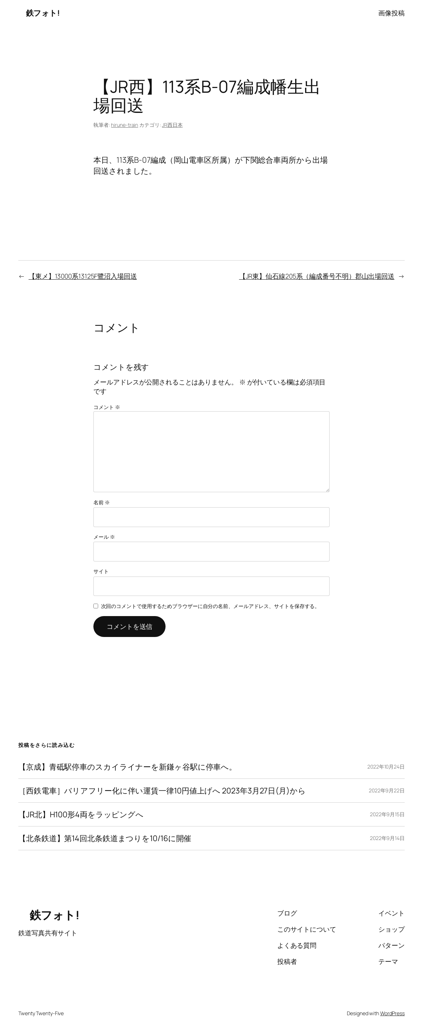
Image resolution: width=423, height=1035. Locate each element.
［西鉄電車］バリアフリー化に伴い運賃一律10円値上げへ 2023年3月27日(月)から (162, 790)
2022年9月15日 (387, 814)
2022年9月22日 (387, 790)
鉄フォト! (39, 12)
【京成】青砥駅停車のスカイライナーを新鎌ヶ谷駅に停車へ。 (127, 766)
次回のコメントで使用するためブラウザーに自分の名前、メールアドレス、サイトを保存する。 (210, 606)
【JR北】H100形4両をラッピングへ (81, 814)
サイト (101, 571)
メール (104, 536)
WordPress (392, 1013)
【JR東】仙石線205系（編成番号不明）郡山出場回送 (316, 276)
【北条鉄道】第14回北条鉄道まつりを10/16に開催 (104, 838)
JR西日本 (172, 124)
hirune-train (124, 124)
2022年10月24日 (386, 766)
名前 (101, 502)
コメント (106, 407)
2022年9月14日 (387, 838)
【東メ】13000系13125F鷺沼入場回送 (83, 276)
